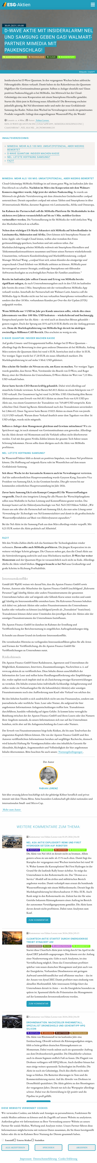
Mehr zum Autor (12, 809)
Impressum (26, 1158)
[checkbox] (2, 1140)
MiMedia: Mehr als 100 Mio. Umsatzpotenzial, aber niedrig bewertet (45, 148)
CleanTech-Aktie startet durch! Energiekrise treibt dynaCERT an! (57, 940)
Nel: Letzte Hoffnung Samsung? (28, 157)
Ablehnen (81, 1147)
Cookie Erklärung (67, 1158)
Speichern (48, 1147)
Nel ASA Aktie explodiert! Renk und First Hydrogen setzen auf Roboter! (53, 844)
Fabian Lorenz (42, 120)
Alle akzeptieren (15, 1147)
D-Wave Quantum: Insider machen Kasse (33, 153)
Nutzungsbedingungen (70, 751)
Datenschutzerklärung (45, 1158)
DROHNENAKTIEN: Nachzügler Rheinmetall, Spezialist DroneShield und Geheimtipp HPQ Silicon (55, 1026)
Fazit (10, 161)
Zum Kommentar (38, 920)
